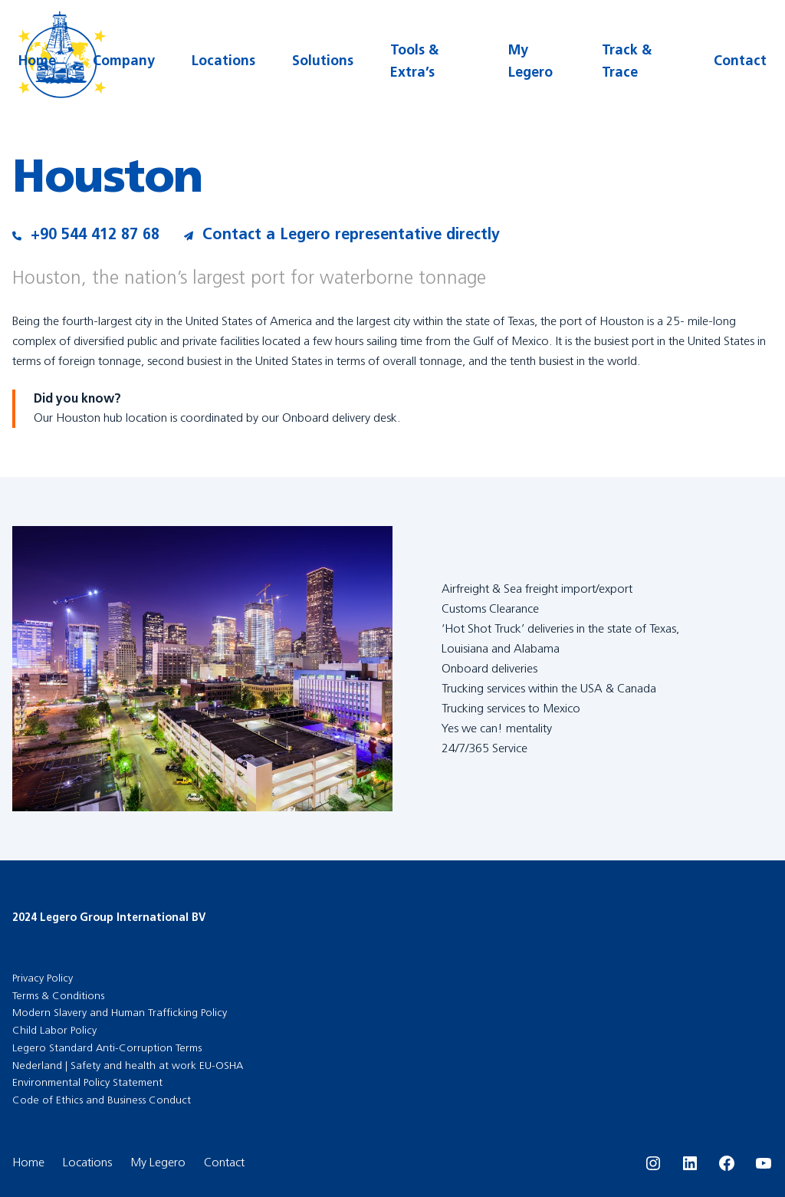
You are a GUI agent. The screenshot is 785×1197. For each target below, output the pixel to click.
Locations (223, 60)
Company (124, 60)
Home (37, 60)
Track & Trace (627, 61)
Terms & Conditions (58, 995)
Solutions (322, 60)
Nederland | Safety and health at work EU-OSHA (127, 1065)
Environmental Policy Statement (87, 1082)
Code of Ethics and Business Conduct (101, 1100)
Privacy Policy (42, 978)
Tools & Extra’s (414, 61)
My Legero (530, 61)
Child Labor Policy (54, 1030)
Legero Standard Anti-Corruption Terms (107, 1047)
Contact (740, 60)
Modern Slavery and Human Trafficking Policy (119, 1012)
